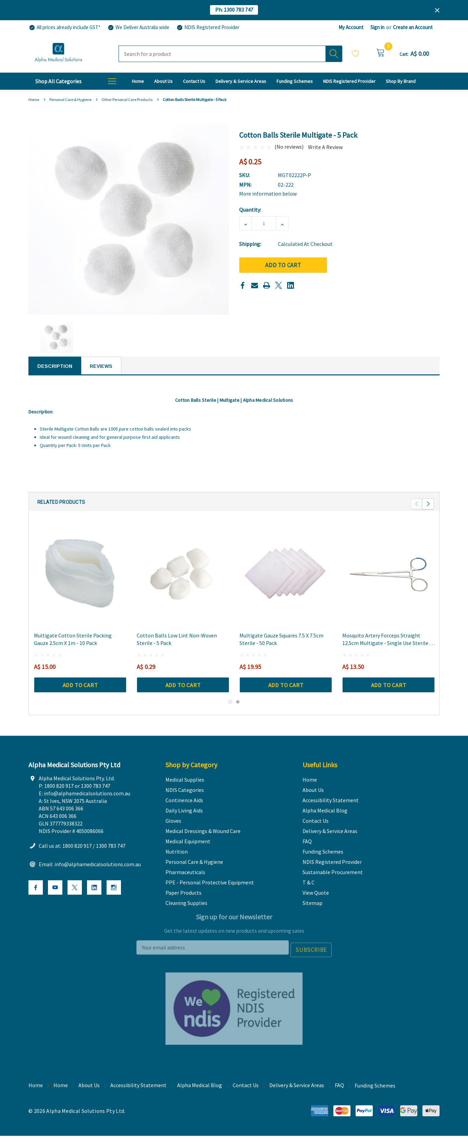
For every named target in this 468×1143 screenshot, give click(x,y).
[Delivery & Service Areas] (240, 81)
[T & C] (401, 81)
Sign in (377, 27)
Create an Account (413, 27)
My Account (351, 27)
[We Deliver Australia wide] (138, 27)
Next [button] (428, 513)
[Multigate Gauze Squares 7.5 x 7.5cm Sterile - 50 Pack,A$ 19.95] (285, 582)
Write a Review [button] (325, 147)
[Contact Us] (194, 81)
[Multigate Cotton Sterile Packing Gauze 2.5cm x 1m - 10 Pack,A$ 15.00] (80, 582)
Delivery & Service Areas (296, 1098)
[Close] (437, 10)
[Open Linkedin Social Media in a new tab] (94, 902)
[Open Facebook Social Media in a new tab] (35, 902)
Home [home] (35, 1098)
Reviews (101, 366)
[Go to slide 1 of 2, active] (230, 711)
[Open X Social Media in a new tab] (74, 902)
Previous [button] (416, 513)
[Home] (138, 81)
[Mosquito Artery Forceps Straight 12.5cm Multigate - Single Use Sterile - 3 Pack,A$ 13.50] (388, 582)
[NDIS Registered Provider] (207, 27)
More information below (268, 193)
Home (60, 1098)
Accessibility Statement (138, 1098)
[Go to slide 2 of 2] (237, 711)
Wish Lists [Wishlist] (355, 53)
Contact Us (246, 1098)
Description (54, 366)
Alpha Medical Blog (199, 1098)
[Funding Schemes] (294, 81)
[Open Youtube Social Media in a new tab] (55, 902)
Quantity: (250, 209)
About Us (89, 1098)
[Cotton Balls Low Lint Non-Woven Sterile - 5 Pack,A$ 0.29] (183, 582)
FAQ (339, 1098)
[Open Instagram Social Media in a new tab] (114, 902)
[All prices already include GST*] (64, 27)
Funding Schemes (375, 1098)
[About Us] (163, 81)
